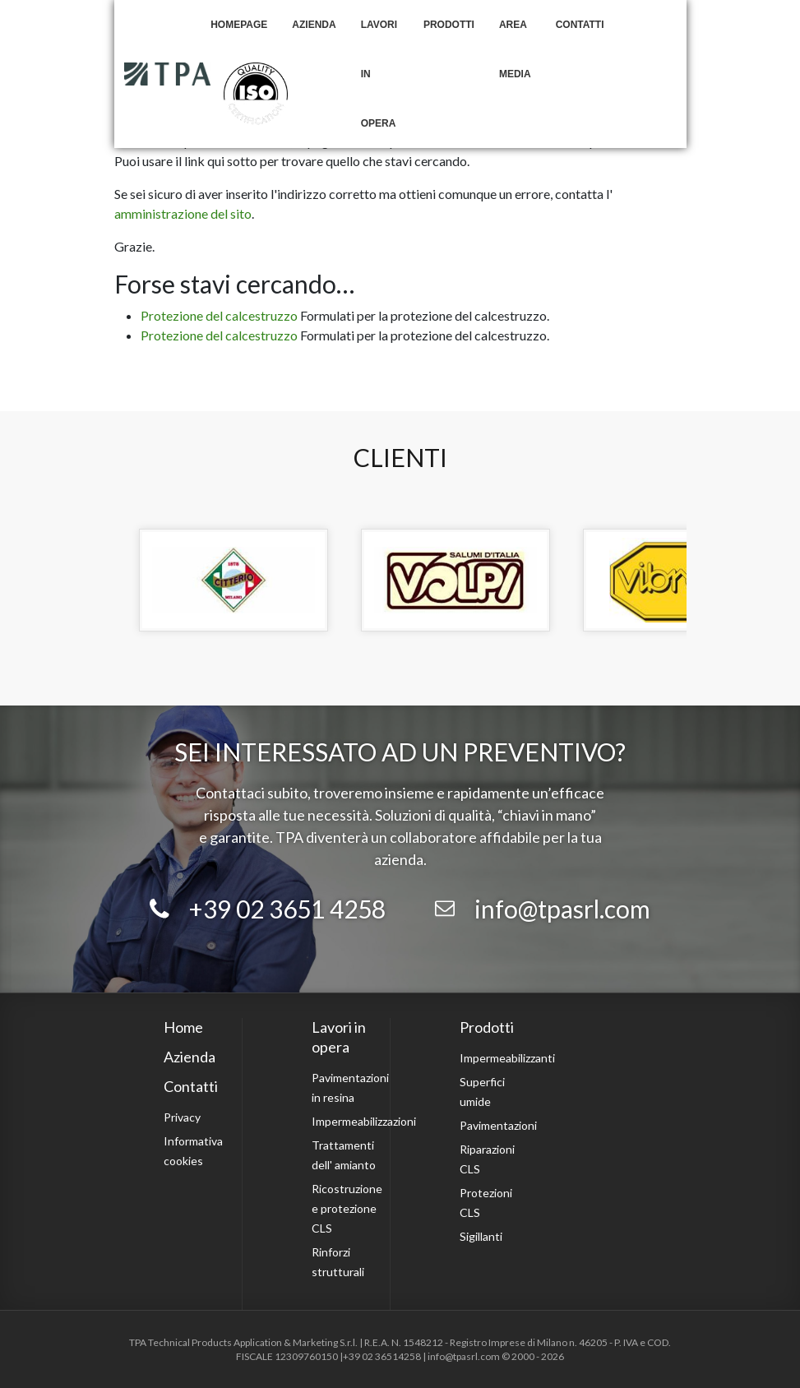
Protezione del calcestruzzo (219, 315)
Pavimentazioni (498, 1125)
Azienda (313, 24)
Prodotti (448, 24)
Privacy (182, 1117)
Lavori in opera (379, 74)
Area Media (515, 49)
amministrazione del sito (183, 213)
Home (183, 1027)
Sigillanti (481, 1236)
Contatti (580, 24)
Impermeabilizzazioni (364, 1121)
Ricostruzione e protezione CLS (347, 1208)
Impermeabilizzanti (507, 1058)
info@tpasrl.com (562, 908)
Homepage (238, 24)
